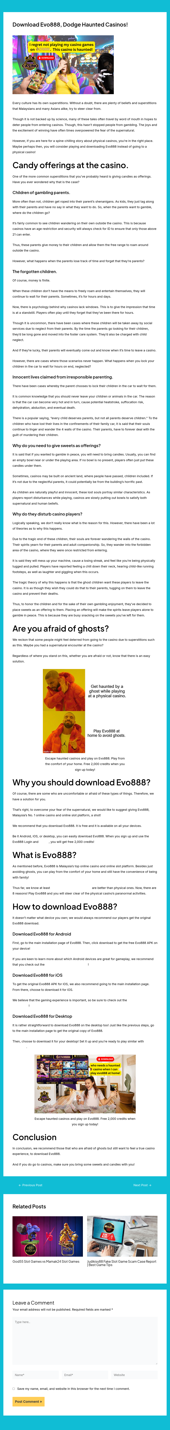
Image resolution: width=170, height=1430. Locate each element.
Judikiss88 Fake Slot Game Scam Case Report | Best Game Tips (117, 1263)
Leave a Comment (25, 31)
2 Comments (19, 1266)
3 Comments (94, 1269)
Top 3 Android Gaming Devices (67, 964)
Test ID (44, 842)
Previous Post (31, 1185)
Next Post (142, 1185)
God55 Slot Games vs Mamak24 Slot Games (47, 1261)
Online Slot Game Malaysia (44, 1266)
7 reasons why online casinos (72, 888)
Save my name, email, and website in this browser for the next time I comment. (73, 1391)
